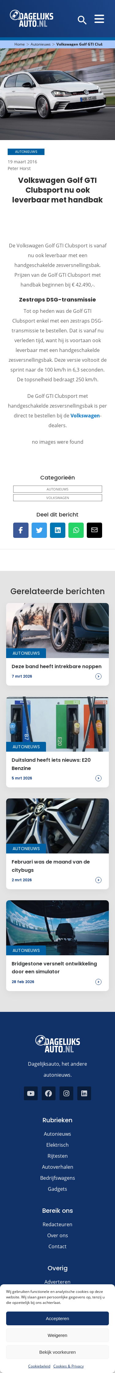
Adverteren (57, 1282)
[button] (82, 20)
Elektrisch (57, 1145)
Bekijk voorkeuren (57, 1352)
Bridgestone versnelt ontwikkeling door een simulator (54, 967)
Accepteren (57, 1318)
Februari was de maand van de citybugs (51, 865)
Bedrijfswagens (57, 1178)
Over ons (57, 1235)
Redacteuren (57, 1224)
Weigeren (57, 1335)
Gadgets (57, 1189)
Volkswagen (85, 415)
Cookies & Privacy (68, 1366)
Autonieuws (41, 44)
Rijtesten (58, 1156)
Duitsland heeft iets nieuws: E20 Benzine (51, 764)
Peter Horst (19, 168)
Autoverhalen (57, 1167)
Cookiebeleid (39, 1366)
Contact (57, 1246)
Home (19, 44)
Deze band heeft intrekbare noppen (57, 666)
